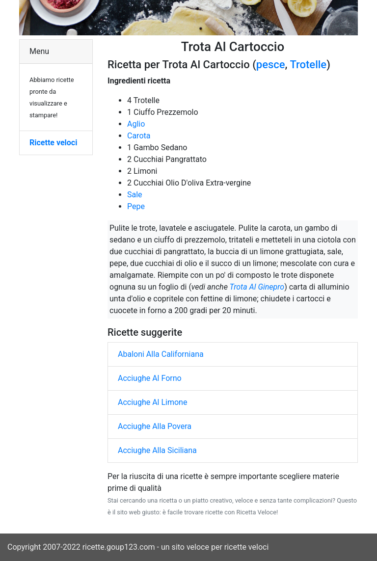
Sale (134, 194)
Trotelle (308, 64)
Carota (138, 135)
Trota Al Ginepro (256, 287)
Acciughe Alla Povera (154, 426)
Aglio (136, 124)
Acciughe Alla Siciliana (157, 450)
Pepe (136, 206)
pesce (270, 64)
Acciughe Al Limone (152, 402)
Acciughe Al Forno (150, 378)
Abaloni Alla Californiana (161, 354)
